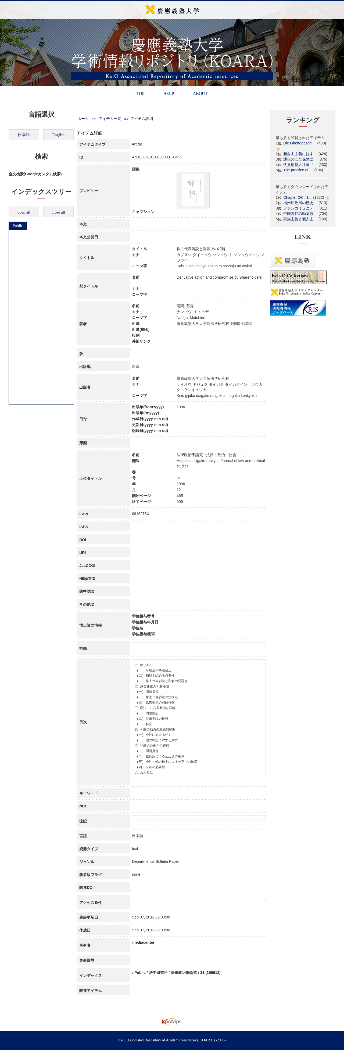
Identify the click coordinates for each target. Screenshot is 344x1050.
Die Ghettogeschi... (299, 143)
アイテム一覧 (110, 118)
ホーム (83, 118)
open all (23, 212)
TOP (140, 93)
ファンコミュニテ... (300, 208)
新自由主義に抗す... (300, 154)
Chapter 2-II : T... (297, 197)
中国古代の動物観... (300, 213)
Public (18, 226)
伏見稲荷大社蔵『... (300, 164)
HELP (168, 93)
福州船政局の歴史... (300, 203)
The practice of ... (297, 170)
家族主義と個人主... (300, 219)
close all (58, 212)
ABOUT (200, 93)
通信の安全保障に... (300, 159)
